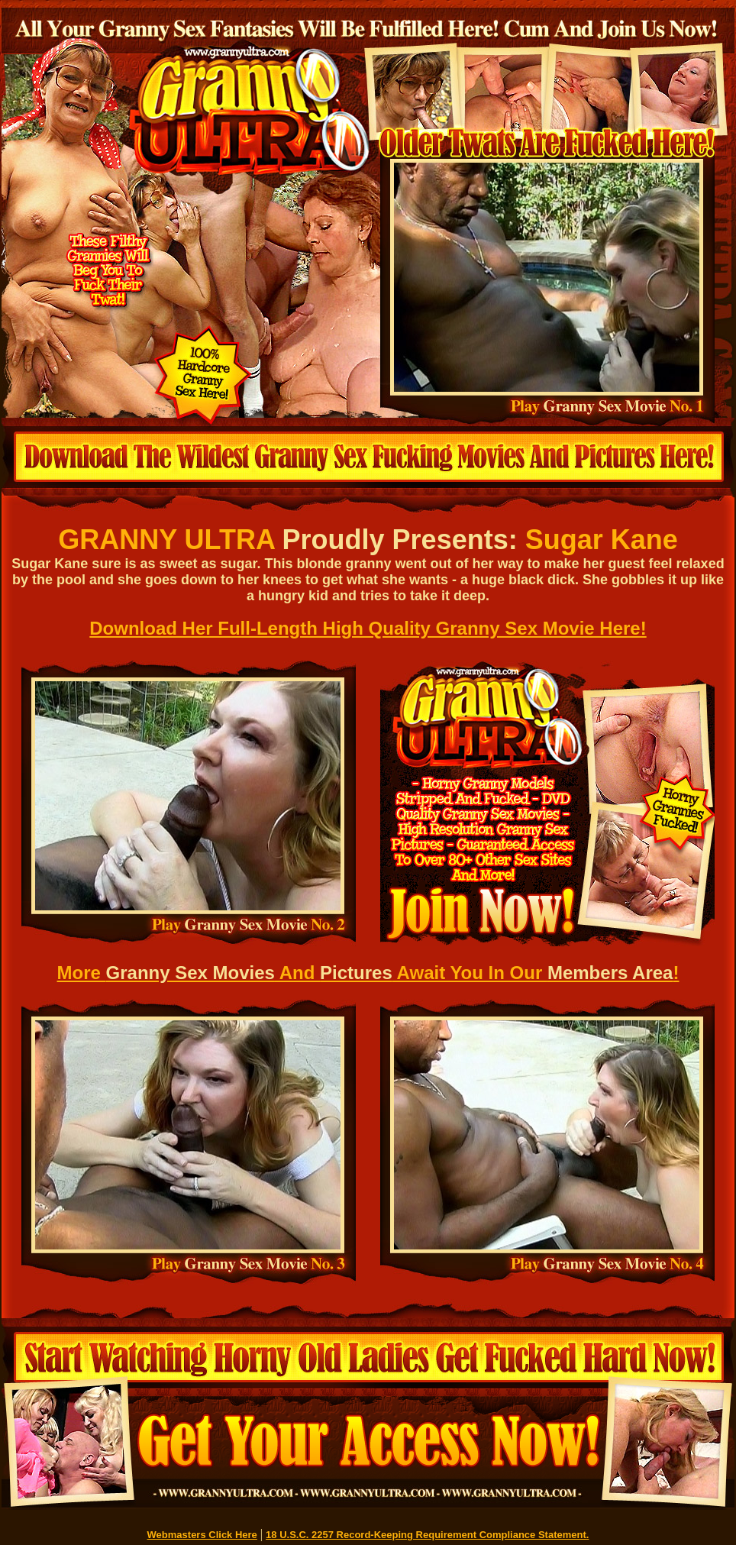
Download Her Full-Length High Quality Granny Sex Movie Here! (367, 628)
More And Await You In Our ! (368, 972)
